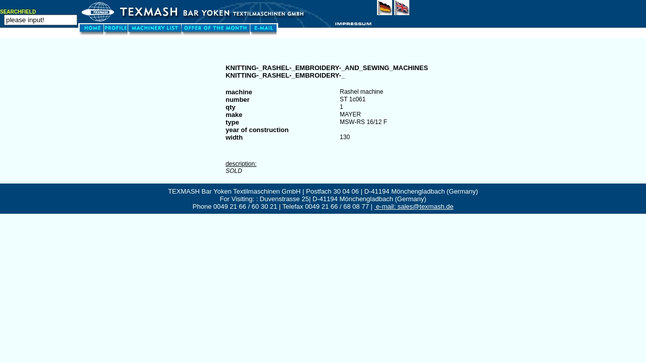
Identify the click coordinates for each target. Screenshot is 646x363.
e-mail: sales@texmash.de (414, 206)
